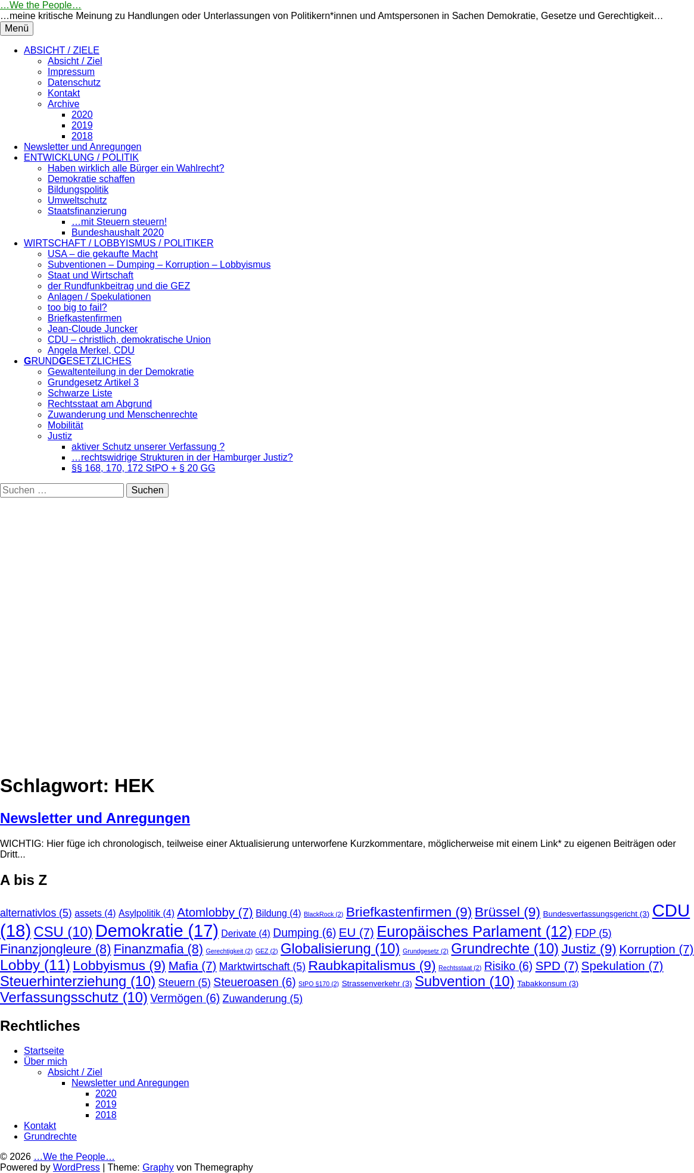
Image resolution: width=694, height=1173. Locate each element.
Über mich (45, 1061)
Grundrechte (50, 1136)
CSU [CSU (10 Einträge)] (63, 932)
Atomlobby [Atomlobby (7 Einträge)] (215, 912)
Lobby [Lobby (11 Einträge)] (35, 965)
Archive (63, 104)
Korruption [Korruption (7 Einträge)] (656, 949)
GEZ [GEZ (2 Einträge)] (267, 951)
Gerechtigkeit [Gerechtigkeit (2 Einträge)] (229, 951)
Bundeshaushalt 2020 (117, 232)
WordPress (76, 1167)
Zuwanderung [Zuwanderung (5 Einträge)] (263, 999)
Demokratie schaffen (91, 179)
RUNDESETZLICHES (77, 361)
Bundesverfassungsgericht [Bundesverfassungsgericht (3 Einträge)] (596, 913)
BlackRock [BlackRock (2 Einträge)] (323, 914)
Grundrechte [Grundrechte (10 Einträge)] (505, 948)
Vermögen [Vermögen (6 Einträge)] (185, 998)
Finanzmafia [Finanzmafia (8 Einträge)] (158, 948)
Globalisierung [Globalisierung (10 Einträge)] (340, 948)
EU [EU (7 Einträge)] (356, 932)
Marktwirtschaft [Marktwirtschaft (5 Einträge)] (262, 966)
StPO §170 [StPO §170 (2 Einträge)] (318, 983)
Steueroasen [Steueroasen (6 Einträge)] (254, 982)
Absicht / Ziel (75, 61)
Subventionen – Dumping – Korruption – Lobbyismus (159, 264)
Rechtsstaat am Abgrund (100, 404)
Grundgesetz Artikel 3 (93, 382)
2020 (82, 115)
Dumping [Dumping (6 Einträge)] (304, 933)
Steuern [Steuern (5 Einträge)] (184, 983)
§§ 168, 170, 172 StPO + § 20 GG (143, 468)
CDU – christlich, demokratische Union (129, 339)
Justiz (60, 436)
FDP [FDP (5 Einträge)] (593, 933)
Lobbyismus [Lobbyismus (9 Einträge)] (119, 965)
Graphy (157, 1167)
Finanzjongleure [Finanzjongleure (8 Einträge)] (55, 948)
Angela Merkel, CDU (91, 350)
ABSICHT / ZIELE (61, 50)
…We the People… (41, 5)
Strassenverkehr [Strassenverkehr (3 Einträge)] (377, 983)
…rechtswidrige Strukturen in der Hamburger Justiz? (182, 457)
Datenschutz (74, 82)
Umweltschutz (77, 200)
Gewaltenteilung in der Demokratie (121, 372)
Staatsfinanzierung (87, 211)
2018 (82, 136)
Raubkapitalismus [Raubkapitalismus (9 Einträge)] (371, 965)
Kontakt (64, 93)
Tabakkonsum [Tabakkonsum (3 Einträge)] (547, 983)
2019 (82, 125)
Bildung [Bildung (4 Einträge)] (278, 913)
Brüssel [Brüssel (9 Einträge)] (507, 911)
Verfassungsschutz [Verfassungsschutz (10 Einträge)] (74, 997)
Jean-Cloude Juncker (93, 329)
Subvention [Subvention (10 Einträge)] (464, 981)
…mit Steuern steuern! (119, 222)
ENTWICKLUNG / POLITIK (81, 157)
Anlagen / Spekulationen (99, 297)
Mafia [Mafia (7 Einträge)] (193, 965)
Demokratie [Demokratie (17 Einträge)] (157, 930)
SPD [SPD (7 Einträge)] (557, 965)
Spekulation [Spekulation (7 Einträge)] (622, 965)
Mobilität (65, 425)
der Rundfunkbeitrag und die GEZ (119, 286)
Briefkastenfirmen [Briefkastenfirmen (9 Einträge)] (409, 911)
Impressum (71, 72)
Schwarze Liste (80, 393)
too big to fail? (77, 307)
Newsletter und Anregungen (82, 147)
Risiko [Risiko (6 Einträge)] (508, 966)
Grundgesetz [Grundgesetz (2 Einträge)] (426, 951)
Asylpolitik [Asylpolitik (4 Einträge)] (147, 913)
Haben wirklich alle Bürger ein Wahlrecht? (136, 168)
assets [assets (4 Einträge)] (95, 913)
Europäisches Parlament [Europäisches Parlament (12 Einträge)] (474, 931)
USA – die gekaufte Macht (103, 254)
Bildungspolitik (78, 189)
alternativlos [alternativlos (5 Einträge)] (36, 913)
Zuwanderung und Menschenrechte (123, 414)
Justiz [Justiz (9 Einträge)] (588, 948)
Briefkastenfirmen (85, 318)
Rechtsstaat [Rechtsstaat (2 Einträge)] (459, 967)
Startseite (44, 1051)
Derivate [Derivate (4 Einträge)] (245, 933)
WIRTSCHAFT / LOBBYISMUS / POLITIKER (119, 243)
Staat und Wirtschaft (90, 275)
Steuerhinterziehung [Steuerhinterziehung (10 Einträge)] (77, 981)
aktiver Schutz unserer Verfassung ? (148, 447)
